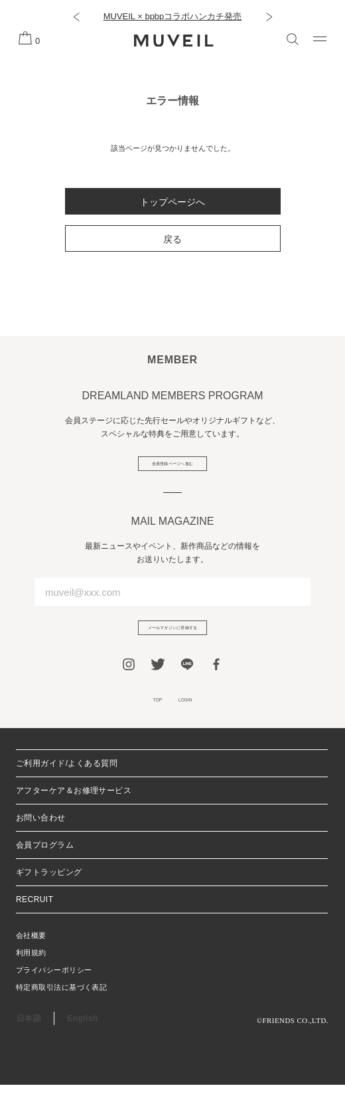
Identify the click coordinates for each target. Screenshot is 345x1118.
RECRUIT (34, 932)
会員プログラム (45, 878)
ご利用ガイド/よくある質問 (66, 796)
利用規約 (31, 986)
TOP (146, 728)
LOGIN (194, 728)
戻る (172, 239)
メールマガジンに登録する (172, 645)
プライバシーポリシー (54, 1003)
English (82, 1051)
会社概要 (31, 969)
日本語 (29, 1051)
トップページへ (172, 202)
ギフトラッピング (49, 905)
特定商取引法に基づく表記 (61, 1020)
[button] (76, 17)
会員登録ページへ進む (172, 469)
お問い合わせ (41, 851)
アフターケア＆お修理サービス (73, 823)
